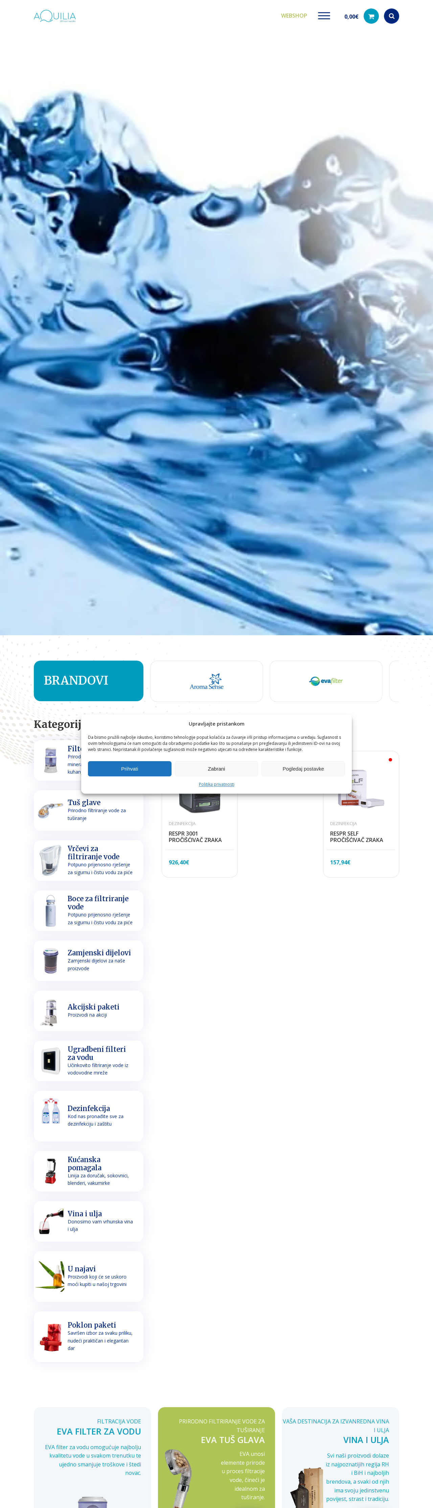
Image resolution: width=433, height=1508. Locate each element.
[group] (189, 676)
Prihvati (129, 769)
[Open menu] (324, 13)
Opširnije (247, 1478)
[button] (361, 13)
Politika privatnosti (216, 784)
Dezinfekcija (182, 818)
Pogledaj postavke (303, 769)
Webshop (294, 13)
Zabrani (216, 769)
